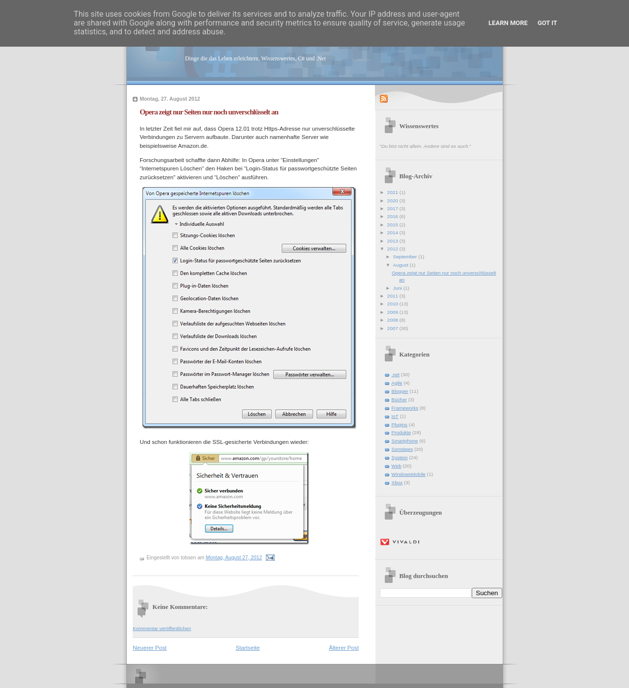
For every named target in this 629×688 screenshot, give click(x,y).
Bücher (399, 399)
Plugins (400, 424)
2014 (393, 232)
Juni (398, 288)
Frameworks (405, 408)
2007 (393, 328)
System (400, 457)
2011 (393, 296)
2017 (393, 208)
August (401, 265)
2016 (393, 216)
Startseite (247, 647)
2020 (393, 200)
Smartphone (405, 440)
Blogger (400, 391)
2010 (393, 303)
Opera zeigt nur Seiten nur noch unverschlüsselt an (209, 112)
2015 (393, 224)
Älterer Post (344, 647)
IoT (395, 416)
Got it (547, 23)
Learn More (508, 23)
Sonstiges (402, 449)
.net (396, 374)
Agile (397, 382)
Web (396, 465)
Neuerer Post (150, 647)
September (405, 256)
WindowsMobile (409, 474)
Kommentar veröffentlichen (162, 628)
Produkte (401, 432)
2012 (393, 248)
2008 (393, 320)
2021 (393, 192)
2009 (393, 312)
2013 (393, 241)
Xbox (397, 482)
